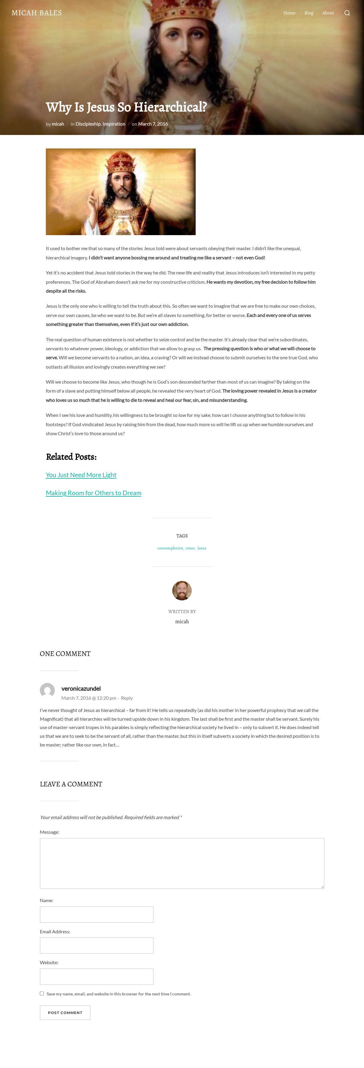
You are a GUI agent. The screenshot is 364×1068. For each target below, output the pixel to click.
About (328, 13)
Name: (46, 900)
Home (289, 13)
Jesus (201, 548)
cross (190, 548)
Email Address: (55, 931)
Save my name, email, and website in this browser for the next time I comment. (119, 993)
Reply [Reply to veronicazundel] (127, 698)
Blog (308, 13)
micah (58, 124)
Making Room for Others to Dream (93, 492)
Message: (49, 832)
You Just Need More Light (81, 474)
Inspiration (113, 124)
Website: (49, 962)
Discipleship (88, 124)
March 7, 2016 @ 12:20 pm (89, 698)
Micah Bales (36, 12)
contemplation (170, 548)
